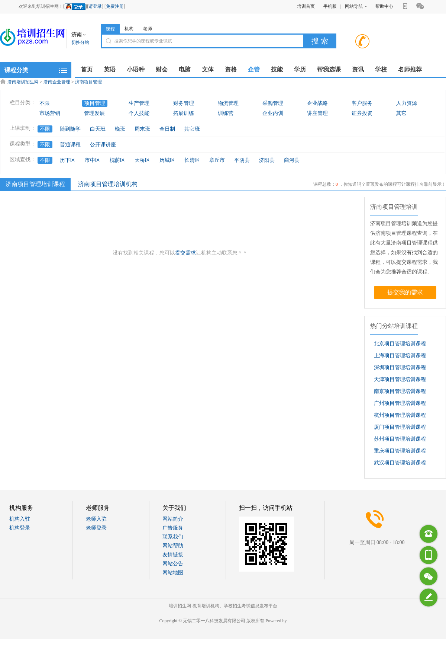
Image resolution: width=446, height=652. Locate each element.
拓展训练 (183, 113)
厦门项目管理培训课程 (400, 427)
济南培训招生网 (23, 81)
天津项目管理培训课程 (400, 379)
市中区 (92, 160)
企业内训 (272, 113)
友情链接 (172, 554)
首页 (87, 69)
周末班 (142, 129)
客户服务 (362, 103)
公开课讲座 (103, 144)
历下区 (67, 160)
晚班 (120, 129)
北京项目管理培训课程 (400, 343)
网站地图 (172, 572)
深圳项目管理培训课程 (400, 367)
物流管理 (228, 103)
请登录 (95, 6)
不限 (44, 103)
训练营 (225, 113)
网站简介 (172, 519)
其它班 (192, 129)
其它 (401, 113)
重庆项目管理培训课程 (400, 451)
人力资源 (406, 103)
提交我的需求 (405, 292)
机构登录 (19, 528)
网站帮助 (172, 546)
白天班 (98, 129)
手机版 (330, 6)
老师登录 (96, 528)
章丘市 (217, 160)
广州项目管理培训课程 (400, 403)
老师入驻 (96, 519)
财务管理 (183, 103)
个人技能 (139, 113)
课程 (110, 29)
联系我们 (172, 537)
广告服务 (172, 528)
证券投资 (362, 113)
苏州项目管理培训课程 (400, 439)
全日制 (167, 129)
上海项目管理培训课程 (400, 355)
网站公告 (172, 563)
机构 (129, 28)
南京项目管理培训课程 (400, 391)
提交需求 (185, 253)
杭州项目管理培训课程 (400, 415)
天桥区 (142, 160)
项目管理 (94, 103)
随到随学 (70, 129)
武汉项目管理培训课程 (400, 463)
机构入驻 (19, 519)
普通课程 (70, 144)
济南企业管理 (56, 81)
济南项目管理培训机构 (108, 184)
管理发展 (94, 113)
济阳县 (267, 160)
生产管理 (139, 103)
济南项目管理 (88, 81)
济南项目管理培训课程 (34, 184)
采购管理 (272, 103)
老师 (147, 28)
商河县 (292, 160)
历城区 (167, 160)
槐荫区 (117, 160)
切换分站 (80, 42)
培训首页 (306, 6)
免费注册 (115, 6)
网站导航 (356, 6)
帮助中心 (384, 6)
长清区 (192, 160)
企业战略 (317, 103)
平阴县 (242, 160)
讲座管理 (317, 113)
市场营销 (49, 113)
